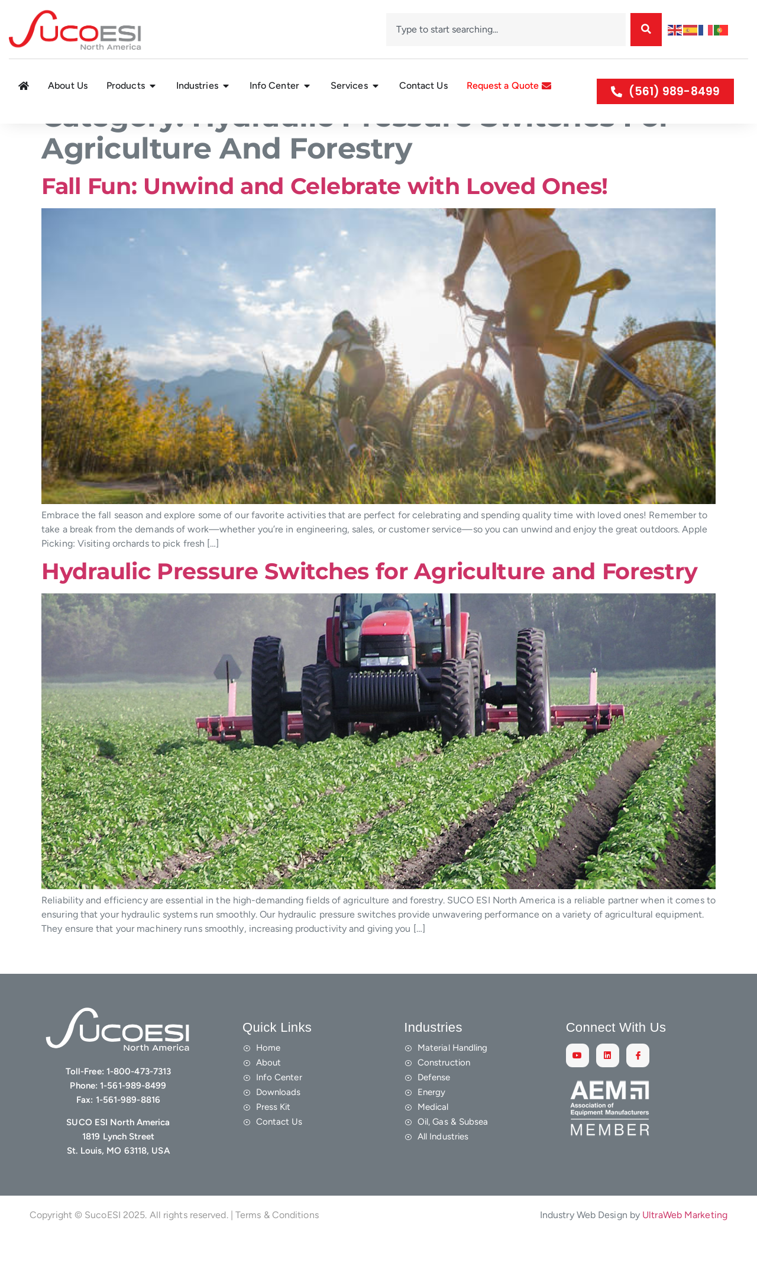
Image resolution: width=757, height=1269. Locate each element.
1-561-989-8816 (128, 1127)
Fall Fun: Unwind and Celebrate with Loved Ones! (324, 214)
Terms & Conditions (277, 1242)
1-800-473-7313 (138, 1099)
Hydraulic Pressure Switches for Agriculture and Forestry (369, 599)
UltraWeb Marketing (684, 1242)
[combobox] (506, 29)
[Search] (646, 29)
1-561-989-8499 (133, 1113)
